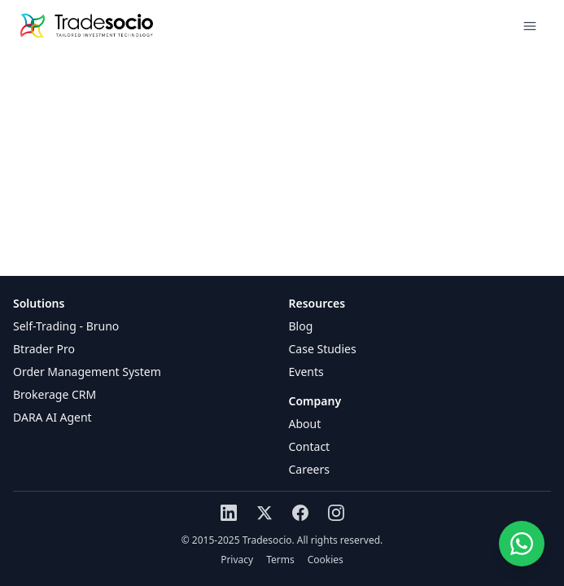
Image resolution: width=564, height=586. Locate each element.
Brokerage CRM (54, 394)
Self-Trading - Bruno (66, 326)
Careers (309, 469)
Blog (301, 326)
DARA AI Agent (52, 417)
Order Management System (87, 371)
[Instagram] (336, 513)
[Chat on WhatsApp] (521, 543)
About (305, 423)
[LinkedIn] (229, 513)
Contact (309, 446)
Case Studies (322, 348)
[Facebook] (300, 513)
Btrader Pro (44, 348)
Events (306, 371)
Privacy (237, 559)
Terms (280, 559)
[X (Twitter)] (264, 513)
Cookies (325, 559)
